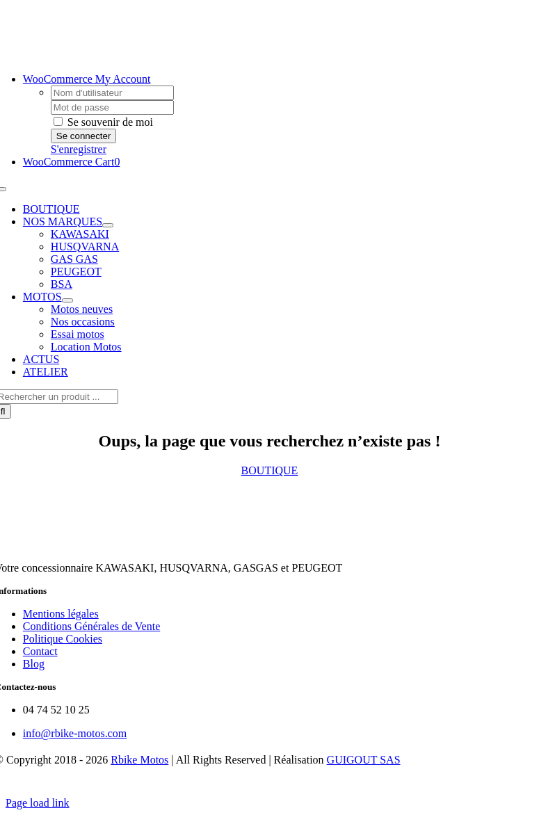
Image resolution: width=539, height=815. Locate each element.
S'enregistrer (78, 149)
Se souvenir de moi (103, 122)
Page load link (38, 803)
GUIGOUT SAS (364, 760)
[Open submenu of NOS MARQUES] (107, 225)
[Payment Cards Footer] (269, 790)
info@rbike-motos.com (75, 733)
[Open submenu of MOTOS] (67, 300)
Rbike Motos (139, 760)
